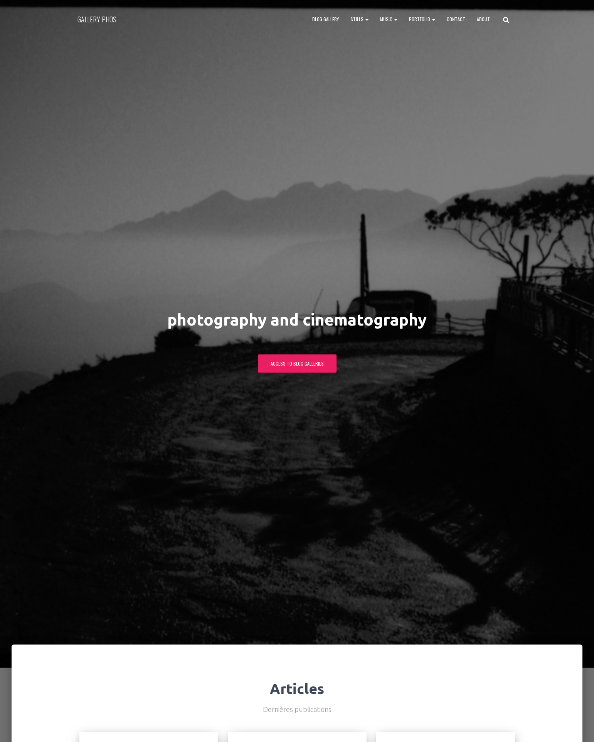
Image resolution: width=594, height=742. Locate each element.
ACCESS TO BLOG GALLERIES (297, 363)
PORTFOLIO (422, 19)
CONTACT (456, 19)
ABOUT (483, 19)
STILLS (359, 19)
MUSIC (388, 19)
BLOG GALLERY (325, 19)
